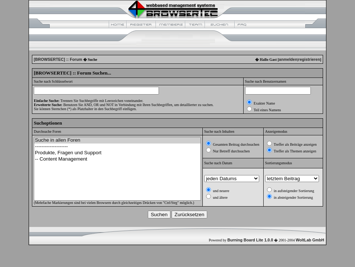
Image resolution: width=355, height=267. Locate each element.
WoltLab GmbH (310, 240)
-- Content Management (117, 159)
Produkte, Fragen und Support (117, 153)
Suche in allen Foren (117, 140)
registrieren (309, 59)
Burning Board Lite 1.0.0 (250, 240)
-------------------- (117, 147)
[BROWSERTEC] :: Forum (58, 59)
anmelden (288, 59)
